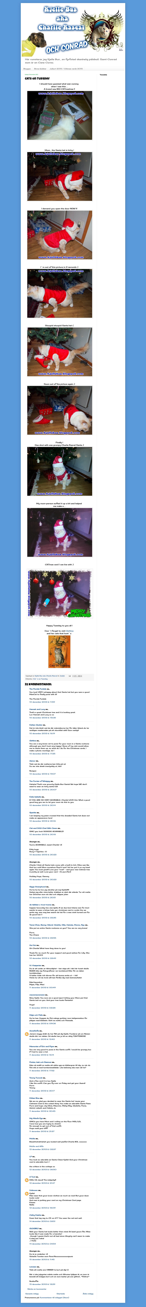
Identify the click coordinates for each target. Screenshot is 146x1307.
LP (30, 1157)
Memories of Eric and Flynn (41, 1046)
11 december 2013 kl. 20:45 (42, 1111)
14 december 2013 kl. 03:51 (42, 1221)
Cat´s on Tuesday (40, 679)
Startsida (61, 1294)
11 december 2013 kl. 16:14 (41, 1055)
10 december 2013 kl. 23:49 (42, 958)
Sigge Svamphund (37, 887)
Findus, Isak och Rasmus (40, 1062)
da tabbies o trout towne (40, 905)
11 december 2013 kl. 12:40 (42, 1039)
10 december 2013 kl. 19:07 (42, 774)
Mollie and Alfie (36, 1146)
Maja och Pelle (36, 1015)
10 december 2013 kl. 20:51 (42, 897)
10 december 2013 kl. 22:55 (42, 938)
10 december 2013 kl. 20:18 (42, 834)
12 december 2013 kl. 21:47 (42, 1183)
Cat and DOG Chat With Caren (43, 828)
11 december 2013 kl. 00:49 (42, 987)
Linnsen (32, 1267)
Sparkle (32, 813)
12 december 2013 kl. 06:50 (42, 1170)
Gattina (69, 631)
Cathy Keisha (35, 1215)
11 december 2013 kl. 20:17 (42, 1091)
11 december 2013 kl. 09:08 (42, 1023)
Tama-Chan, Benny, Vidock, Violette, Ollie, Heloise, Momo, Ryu (57, 925)
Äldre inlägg (88, 1294)
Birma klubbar (40, 69)
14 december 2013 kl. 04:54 (42, 1244)
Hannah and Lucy (37, 709)
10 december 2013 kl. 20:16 (42, 821)
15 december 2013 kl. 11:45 (41, 1259)
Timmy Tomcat (35, 1078)
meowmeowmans (37, 995)
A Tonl (32, 1177)
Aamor (32, 761)
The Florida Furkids (37, 689)
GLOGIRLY (34, 1228)
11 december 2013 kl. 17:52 (41, 1071)
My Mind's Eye (36, 1118)
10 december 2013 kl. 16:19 (42, 733)
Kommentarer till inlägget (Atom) (54, 1298)
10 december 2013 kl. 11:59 (42, 702)
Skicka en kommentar (36, 1289)
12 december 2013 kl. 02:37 (42, 1149)
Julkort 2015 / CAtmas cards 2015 (66, 69)
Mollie (32, 1139)
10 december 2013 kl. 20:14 (42, 805)
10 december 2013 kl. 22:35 (42, 918)
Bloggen (27, 69)
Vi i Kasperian (35, 965)
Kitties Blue (34, 1098)
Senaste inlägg (32, 1294)
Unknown (33, 1190)
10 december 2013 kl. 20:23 (42, 855)
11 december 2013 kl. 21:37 (41, 1131)
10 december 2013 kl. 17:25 (42, 754)
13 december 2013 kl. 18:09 (42, 1208)
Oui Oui (32, 945)
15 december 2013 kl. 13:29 (42, 1284)
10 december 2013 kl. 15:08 (42, 718)
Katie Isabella (35, 797)
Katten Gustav (35, 725)
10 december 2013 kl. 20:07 (42, 790)
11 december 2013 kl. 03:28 (42, 1008)
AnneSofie (34, 1031)
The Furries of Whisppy (39, 781)
